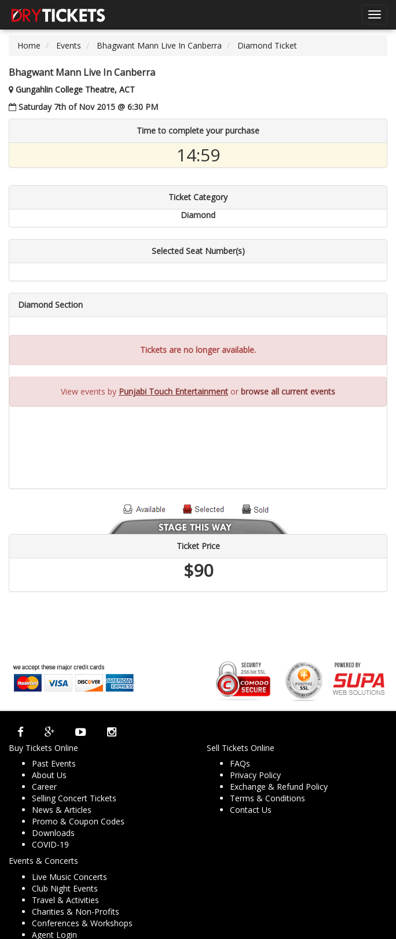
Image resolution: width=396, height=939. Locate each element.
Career (44, 786)
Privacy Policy (255, 774)
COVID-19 (50, 844)
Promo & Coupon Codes (78, 821)
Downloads (53, 832)
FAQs (240, 763)
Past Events (54, 763)
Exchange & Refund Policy (279, 786)
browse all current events (288, 391)
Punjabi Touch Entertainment (173, 391)
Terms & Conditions (267, 798)
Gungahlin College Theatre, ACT (75, 89)
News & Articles (61, 809)
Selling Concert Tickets (74, 798)
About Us (49, 774)
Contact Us (251, 809)
